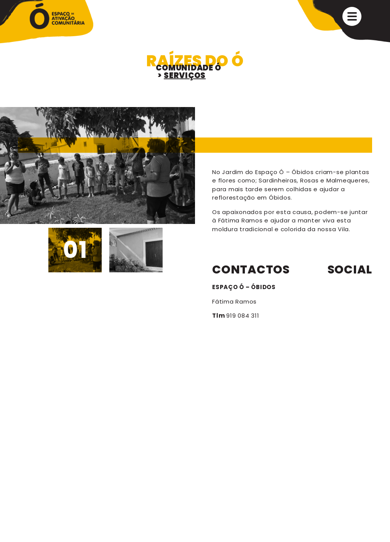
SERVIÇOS (185, 75)
